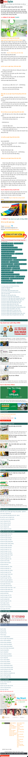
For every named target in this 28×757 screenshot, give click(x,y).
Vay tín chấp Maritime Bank (6, 665)
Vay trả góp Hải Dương (5, 583)
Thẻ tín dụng (3, 634)
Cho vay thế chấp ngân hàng (20, 264)
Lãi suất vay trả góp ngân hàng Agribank (10, 296)
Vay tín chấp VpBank (5, 659)
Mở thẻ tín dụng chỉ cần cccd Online (18, 342)
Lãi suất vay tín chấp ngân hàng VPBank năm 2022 (12, 299)
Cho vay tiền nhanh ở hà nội (7, 272)
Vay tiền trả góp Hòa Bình (6, 547)
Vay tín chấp (3, 753)
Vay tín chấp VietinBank (5, 640)
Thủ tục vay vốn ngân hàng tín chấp (9, 257)
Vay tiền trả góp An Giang (6, 597)
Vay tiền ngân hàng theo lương (8, 251)
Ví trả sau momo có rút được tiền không (10, 286)
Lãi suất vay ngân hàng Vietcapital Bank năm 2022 (12, 314)
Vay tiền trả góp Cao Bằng (6, 545)
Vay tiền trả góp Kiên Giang (6, 570)
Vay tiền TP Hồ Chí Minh (5, 606)
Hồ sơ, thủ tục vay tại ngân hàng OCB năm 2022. (12, 112)
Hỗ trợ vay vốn (4, 411)
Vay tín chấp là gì (5, 261)
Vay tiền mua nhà (19, 253)
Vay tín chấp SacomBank (5, 653)
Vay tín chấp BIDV (4, 652)
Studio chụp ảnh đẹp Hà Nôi (6, 685)
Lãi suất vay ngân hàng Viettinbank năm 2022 (11, 311)
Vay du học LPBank (5, 289)
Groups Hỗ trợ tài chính (5, 416)
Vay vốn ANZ (11, 731)
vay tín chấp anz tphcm (5, 525)
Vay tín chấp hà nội (4, 526)
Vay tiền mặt (11, 735)
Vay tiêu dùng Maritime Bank (6, 667)
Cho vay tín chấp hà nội (5, 513)
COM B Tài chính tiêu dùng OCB (17, 278)
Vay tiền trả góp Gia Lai (5, 556)
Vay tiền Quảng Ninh (4, 599)
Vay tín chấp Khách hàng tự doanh (18, 490)
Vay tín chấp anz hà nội (5, 523)
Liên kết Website (5, 679)
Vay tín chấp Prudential (5, 675)
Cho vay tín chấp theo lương (7, 245)
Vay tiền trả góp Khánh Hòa (6, 589)
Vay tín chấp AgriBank (5, 636)
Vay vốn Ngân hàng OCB (7, 423)
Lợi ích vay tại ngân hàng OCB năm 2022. (11, 66)
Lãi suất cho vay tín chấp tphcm (7, 519)
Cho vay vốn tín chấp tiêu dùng (8, 253)
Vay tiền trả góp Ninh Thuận (6, 555)
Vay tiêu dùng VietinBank (5, 642)
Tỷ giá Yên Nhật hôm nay (6, 287)
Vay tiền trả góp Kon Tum (6, 549)
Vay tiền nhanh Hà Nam (5, 562)
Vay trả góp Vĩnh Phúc (5, 608)
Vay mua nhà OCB (5, 278)
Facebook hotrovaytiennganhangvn (8, 414)
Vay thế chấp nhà (16, 268)
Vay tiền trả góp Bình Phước (6, 591)
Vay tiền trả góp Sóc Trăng (6, 566)
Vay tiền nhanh (5, 509)
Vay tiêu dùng (3, 632)
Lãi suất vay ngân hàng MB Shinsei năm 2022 (11, 301)
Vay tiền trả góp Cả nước (5, 551)
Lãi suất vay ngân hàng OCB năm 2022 (10, 38)
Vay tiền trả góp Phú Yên (5, 601)
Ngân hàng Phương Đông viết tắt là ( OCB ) (11, 40)
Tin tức (2, 4)
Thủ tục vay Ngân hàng (5, 676)
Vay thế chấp (10, 753)
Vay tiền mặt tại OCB (14, 460)
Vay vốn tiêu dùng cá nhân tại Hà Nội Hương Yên (12, 249)
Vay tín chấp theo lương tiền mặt (7, 673)
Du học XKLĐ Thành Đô (5, 681)
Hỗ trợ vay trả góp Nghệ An (6, 579)
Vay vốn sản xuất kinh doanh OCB (9, 282)
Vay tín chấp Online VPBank (7, 384)
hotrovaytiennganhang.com (12, 229)
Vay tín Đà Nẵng (20, 744)
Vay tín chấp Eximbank (5, 663)
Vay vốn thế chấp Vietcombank (7, 648)
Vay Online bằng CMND (19, 753)
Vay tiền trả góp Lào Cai (5, 535)
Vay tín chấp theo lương (6, 268)
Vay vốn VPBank (12, 730)
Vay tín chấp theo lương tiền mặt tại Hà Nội (10, 274)
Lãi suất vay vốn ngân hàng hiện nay (19, 270)
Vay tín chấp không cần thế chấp (15, 52)
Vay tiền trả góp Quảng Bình (6, 541)
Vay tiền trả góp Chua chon (6, 533)
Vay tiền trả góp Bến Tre (5, 568)
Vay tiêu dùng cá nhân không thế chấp (9, 247)
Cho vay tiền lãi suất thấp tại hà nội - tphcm (10, 515)
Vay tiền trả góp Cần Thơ (5, 595)
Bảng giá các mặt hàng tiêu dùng (8, 295)
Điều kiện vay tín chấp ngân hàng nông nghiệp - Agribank (13, 511)
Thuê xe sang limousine (5, 687)
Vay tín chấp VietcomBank (6, 644)
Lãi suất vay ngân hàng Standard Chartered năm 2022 (13, 307)
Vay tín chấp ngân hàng (6, 255)
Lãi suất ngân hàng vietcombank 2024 (9, 290)
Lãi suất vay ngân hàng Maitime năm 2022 (10, 308)
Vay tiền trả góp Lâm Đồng (6, 553)
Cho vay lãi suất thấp (14, 261)
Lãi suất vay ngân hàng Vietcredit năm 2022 (11, 302)
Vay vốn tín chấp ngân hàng (7, 243)
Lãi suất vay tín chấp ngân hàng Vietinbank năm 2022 (13, 298)
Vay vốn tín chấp (8, 4)
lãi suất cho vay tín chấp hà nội (7, 517)
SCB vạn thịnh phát (5, 293)
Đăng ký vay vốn (5, 755)
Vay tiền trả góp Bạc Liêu (5, 558)
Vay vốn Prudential (12, 734)
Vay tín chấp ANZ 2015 (5, 521)
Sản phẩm (3, 470)
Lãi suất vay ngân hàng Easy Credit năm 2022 (11, 305)
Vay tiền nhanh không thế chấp (20, 259)
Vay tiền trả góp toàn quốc (8, 531)
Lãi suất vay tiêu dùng (6, 270)
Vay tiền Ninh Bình (4, 564)
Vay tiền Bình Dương (5, 604)
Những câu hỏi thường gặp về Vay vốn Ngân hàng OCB (13, 240)
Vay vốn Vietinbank (12, 726)
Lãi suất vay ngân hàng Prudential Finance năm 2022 (13, 313)
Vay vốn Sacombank (13, 733)
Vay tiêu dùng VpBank (5, 661)
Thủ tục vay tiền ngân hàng (13, 266)
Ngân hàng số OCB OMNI (7, 280)
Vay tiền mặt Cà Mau (5, 560)
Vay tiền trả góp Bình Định (6, 585)
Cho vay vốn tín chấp (18, 243)
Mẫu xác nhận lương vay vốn (6, 691)
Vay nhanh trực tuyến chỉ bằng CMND (18, 219)
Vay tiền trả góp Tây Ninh (5, 578)
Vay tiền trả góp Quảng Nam (6, 581)
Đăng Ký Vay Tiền (5, 420)
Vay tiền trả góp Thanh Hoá (6, 574)
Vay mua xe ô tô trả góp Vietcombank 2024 (10, 292)
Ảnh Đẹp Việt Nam (4, 689)
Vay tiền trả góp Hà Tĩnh (5, 572)
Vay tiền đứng (19, 282)
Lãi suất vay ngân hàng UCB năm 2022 (10, 304)
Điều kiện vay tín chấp (20, 276)
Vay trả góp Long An (4, 602)
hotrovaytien (8, 226)
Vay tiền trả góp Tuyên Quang (7, 543)
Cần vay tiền (4, 266)
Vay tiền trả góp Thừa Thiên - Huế (7, 587)
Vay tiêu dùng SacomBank (6, 655)
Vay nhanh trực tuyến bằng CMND (10, 323)
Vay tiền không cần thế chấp (7, 264)
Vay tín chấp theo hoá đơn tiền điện (18, 481)
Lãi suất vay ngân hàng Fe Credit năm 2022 (11, 310)
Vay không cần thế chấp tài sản (8, 276)
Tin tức (2, 320)
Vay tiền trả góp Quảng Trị (6, 537)
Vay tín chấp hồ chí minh (5, 528)
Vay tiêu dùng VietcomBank (6, 646)
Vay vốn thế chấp (16, 4)
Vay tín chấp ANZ (4, 657)
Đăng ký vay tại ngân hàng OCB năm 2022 (11, 158)
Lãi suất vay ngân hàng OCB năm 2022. (10, 137)
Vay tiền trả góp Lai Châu (6, 539)
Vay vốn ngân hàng (5, 611)
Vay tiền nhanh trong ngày (7, 259)
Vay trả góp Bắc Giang (5, 576)
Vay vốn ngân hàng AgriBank (6, 638)
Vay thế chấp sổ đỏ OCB (15, 426)
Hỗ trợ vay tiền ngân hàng (7, 222)
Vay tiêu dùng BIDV (4, 650)
